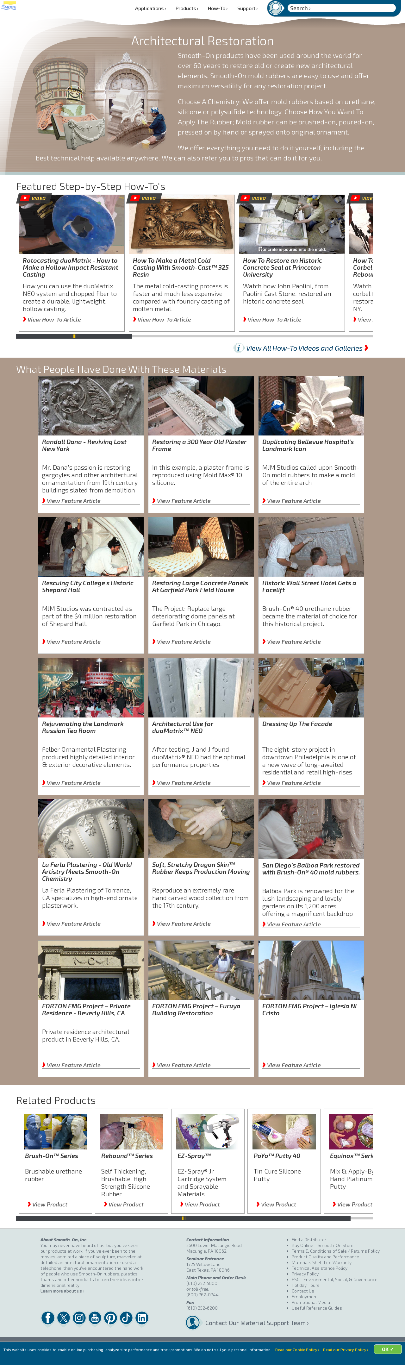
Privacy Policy (305, 1273)
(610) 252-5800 (201, 1283)
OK (251, 1357)
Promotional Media (311, 1302)
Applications (150, 8)
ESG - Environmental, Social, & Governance (334, 1279)
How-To (218, 8)
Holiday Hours (306, 1285)
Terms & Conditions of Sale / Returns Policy (336, 1251)
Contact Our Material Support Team (248, 1322)
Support (247, 8)
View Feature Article (71, 500)
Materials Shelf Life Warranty (322, 1262)
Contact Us (303, 1290)
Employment (305, 1296)
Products (187, 8)
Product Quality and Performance (325, 1256)
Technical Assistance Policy (319, 1268)
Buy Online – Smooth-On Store (322, 1245)
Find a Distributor (309, 1239)
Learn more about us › (62, 1290)
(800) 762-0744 (202, 1294)
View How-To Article (52, 319)
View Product (47, 1204)
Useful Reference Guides (317, 1308)
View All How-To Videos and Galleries (307, 348)
